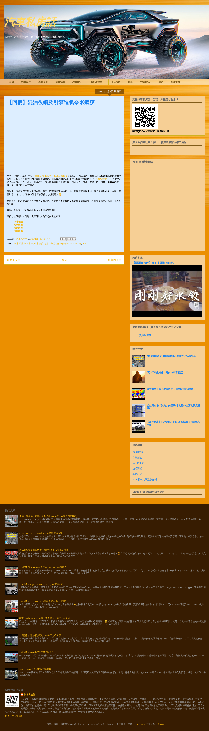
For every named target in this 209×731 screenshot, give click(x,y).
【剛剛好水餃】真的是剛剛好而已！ (154, 262)
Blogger (160, 724)
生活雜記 (145, 82)
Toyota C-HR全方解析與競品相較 (35, 669)
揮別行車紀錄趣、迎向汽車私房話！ (166, 372)
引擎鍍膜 (18, 231)
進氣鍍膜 (18, 228)
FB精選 (116, 82)
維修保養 (64, 243)
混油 (56, 243)
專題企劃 (43, 82)
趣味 (130, 82)
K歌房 (160, 82)
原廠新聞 (175, 82)
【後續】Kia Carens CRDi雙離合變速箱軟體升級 (42, 601)
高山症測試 (138, 463)
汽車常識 (28, 243)
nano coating (75, 243)
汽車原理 (26, 82)
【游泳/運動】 (97, 82)
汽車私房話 (30, 21)
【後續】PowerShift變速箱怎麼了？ (36, 652)
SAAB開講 (138, 452)
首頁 (11, 82)
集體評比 (137, 474)
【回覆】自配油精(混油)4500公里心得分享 (40, 635)
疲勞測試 (137, 457)
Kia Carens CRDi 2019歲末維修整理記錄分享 (171, 356)
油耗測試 (137, 468)
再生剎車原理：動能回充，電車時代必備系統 (171, 389)
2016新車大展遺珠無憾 (144, 479)
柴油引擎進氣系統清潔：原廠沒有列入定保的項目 (43, 550)
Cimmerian (140, 724)
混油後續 (18, 221)
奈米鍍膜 (18, 225)
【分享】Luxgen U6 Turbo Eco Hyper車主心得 (41, 584)
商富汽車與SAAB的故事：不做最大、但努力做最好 (44, 618)
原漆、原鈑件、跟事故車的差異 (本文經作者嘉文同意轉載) (48, 516)
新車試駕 (60, 82)
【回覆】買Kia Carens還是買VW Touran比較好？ (43, 567)
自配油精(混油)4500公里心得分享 (51, 175)
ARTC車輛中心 (103, 178)
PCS (84, 243)
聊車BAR (77, 82)
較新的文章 (14, 259)
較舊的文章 (114, 259)
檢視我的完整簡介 (14, 716)
